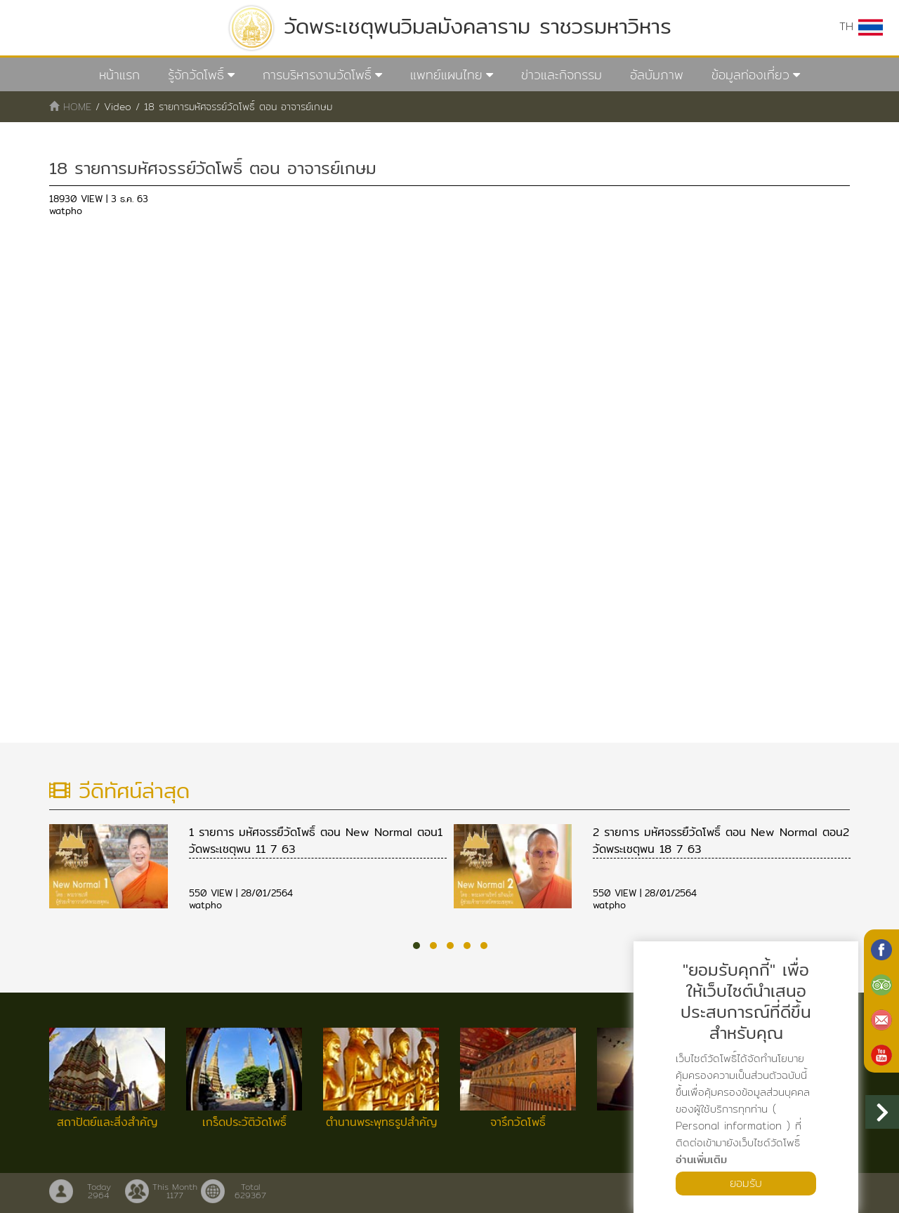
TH (861, 27)
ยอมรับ (746, 1183)
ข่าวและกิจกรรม (561, 75)
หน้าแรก (119, 75)
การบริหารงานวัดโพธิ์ (317, 75)
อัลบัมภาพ (656, 75)
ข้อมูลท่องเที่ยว (750, 75)
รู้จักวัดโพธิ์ (196, 75)
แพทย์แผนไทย (446, 75)
